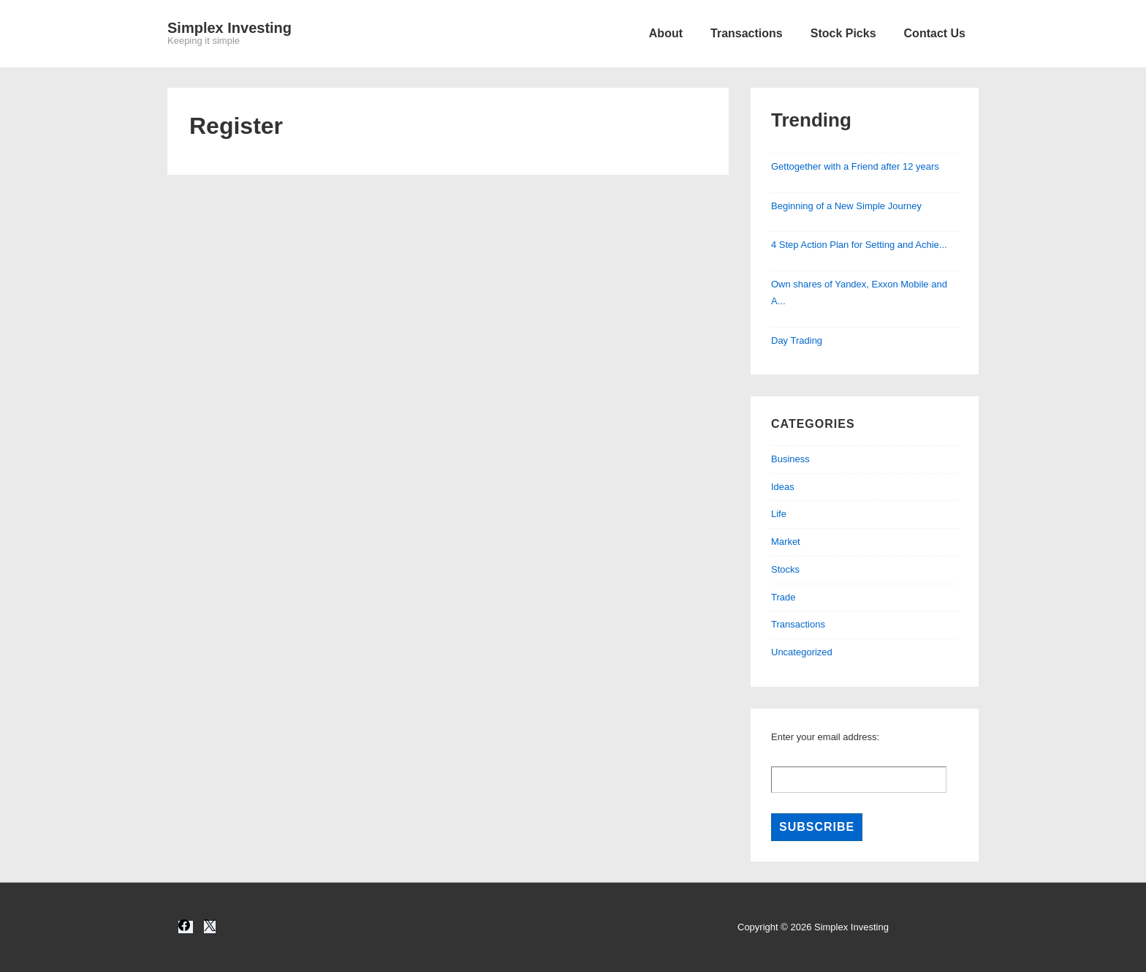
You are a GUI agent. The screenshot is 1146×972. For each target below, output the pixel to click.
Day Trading (796, 340)
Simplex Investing (229, 28)
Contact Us (934, 33)
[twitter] (210, 927)
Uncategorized (801, 652)
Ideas (782, 486)
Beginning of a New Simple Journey (846, 205)
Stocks (785, 569)
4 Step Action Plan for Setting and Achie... (859, 244)
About (666, 33)
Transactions (746, 33)
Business (790, 458)
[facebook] (185, 927)
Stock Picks (843, 33)
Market (785, 541)
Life (778, 513)
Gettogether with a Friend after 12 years (855, 166)
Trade (783, 597)
